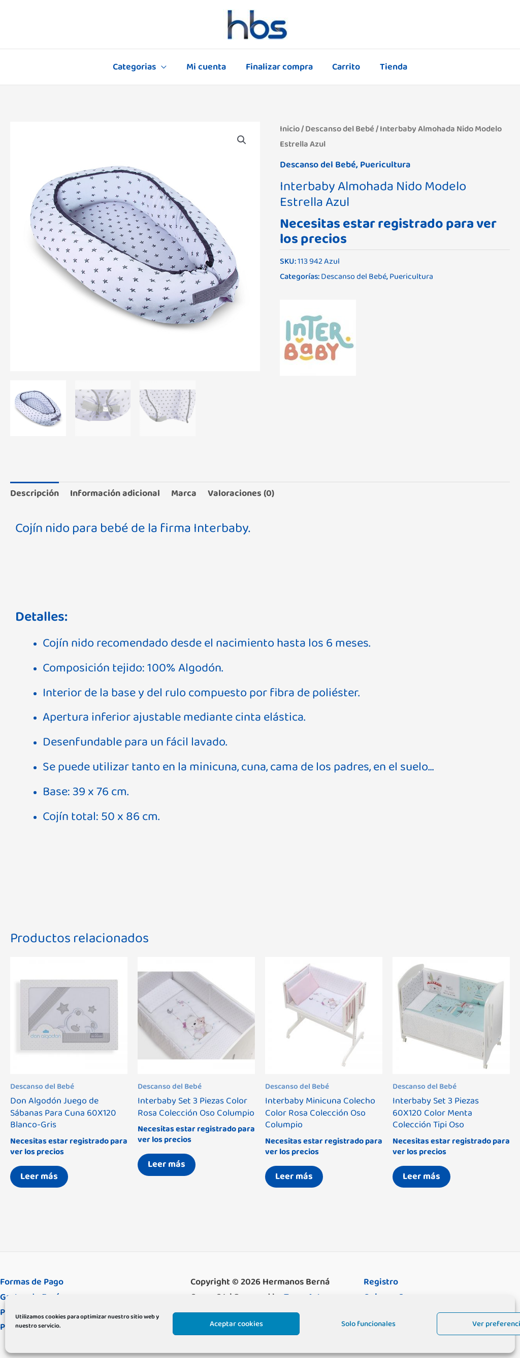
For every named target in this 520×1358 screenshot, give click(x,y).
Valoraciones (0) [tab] (241, 493)
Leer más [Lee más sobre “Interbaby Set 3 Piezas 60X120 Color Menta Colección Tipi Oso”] (421, 1176)
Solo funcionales (368, 1324)
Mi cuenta (208, 67)
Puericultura (385, 165)
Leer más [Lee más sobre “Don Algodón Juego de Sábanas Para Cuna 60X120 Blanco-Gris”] (39, 1176)
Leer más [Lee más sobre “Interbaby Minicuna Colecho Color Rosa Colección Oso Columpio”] (294, 1176)
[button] (242, 140)
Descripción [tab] (34, 493)
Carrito (345, 67)
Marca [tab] (184, 493)
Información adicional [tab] (115, 493)
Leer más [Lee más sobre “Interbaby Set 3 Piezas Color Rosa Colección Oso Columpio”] (166, 1164)
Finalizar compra (279, 67)
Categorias (137, 67)
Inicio (290, 128)
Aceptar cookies (236, 1324)
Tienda (391, 67)
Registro (381, 1282)
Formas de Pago (31, 1282)
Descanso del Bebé (339, 128)
